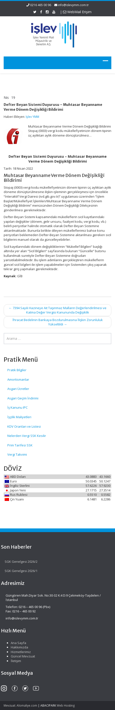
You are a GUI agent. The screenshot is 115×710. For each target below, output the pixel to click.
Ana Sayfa (16, 643)
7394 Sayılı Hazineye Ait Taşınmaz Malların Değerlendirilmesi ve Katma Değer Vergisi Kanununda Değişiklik (57, 310)
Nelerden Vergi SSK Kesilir (26, 435)
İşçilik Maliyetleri (19, 417)
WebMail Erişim (77, 11)
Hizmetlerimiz (19, 652)
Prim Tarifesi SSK (20, 445)
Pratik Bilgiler (16, 370)
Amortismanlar (18, 379)
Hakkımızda (17, 647)
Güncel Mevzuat (21, 656)
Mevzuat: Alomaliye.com (20, 705)
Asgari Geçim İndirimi (22, 398)
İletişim (14, 661)
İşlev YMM (32, 117)
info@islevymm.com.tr (73, 5)
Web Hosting (66, 705)
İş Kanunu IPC (17, 407)
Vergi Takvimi (17, 454)
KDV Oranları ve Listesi (24, 426)
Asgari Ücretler (18, 389)
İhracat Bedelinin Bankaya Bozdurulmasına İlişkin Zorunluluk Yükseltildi (57, 322)
